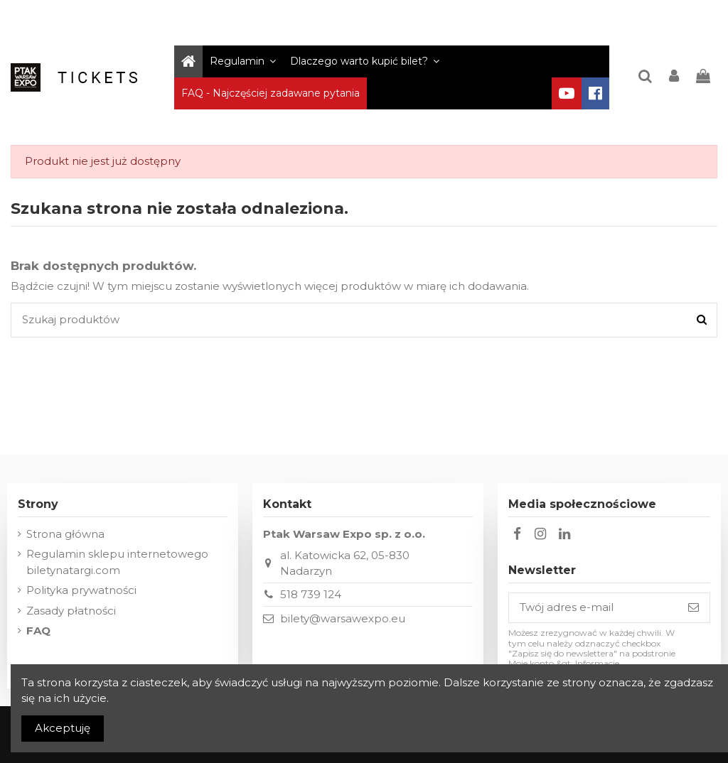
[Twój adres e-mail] (593, 607)
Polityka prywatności (81, 590)
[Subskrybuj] (694, 607)
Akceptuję (62, 728)
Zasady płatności (71, 610)
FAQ (38, 630)
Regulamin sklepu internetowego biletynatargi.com (117, 562)
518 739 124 (310, 594)
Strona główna (65, 534)
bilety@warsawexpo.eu (342, 618)
